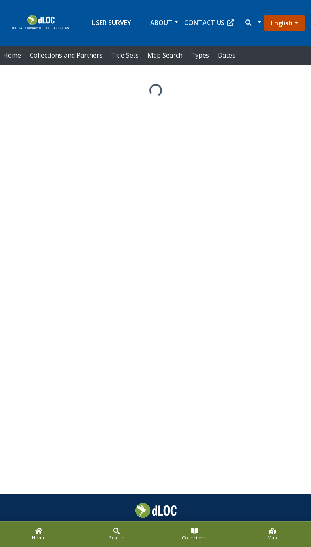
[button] (252, 23)
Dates (226, 55)
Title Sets (125, 55)
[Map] (272, 534)
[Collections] (194, 534)
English (281, 23)
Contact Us (209, 22)
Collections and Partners (66, 55)
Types (200, 55)
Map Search (165, 55)
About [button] (161, 22)
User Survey (111, 22)
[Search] (116, 534)
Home (12, 55)
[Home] (39, 534)
